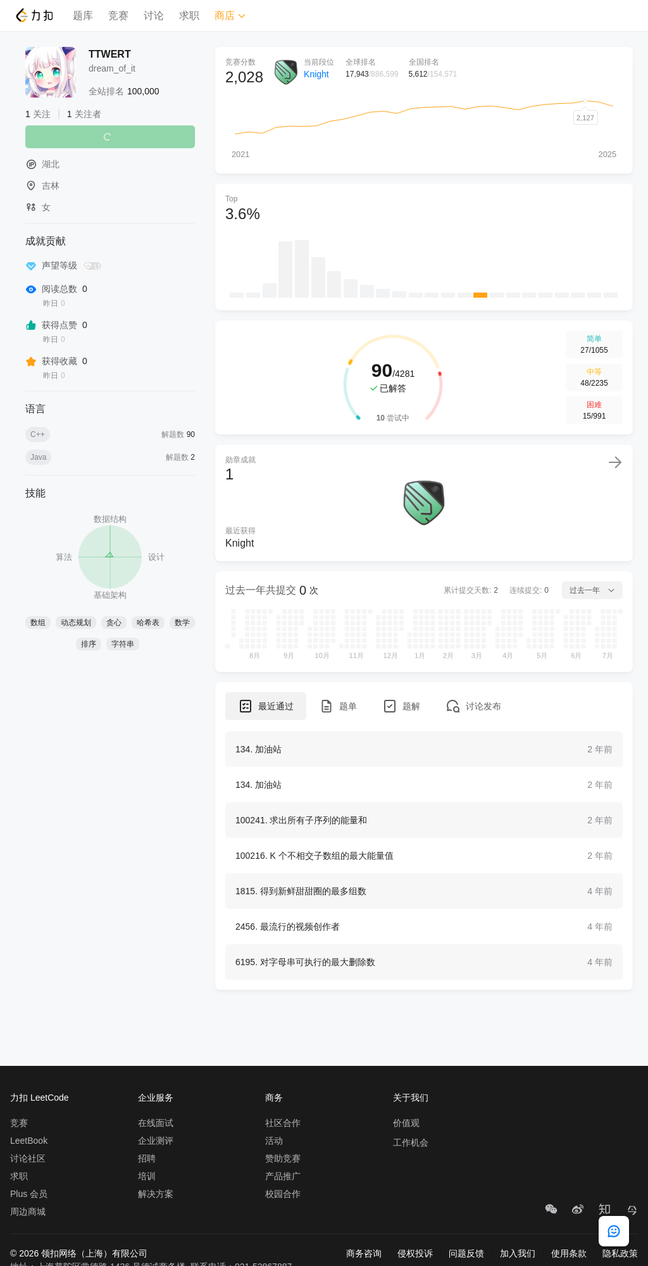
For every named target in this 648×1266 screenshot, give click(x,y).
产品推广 (283, 1176)
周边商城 (28, 1211)
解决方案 (155, 1193)
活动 (274, 1140)
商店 (230, 15)
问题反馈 (466, 1253)
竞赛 (118, 15)
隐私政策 (620, 1253)
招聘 (147, 1158)
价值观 (406, 1122)
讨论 (154, 15)
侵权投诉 (415, 1253)
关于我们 (410, 1097)
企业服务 (155, 1097)
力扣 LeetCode (39, 1097)
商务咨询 (364, 1253)
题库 (83, 15)
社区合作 (283, 1122)
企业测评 (155, 1140)
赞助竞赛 (283, 1158)
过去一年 (592, 590)
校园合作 (283, 1193)
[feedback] (614, 1231)
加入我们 (517, 1253)
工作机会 (410, 1142)
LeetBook (28, 1140)
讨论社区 (28, 1158)
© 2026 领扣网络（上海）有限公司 (78, 1253)
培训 (147, 1176)
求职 (189, 15)
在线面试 (155, 1122)
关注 (110, 137)
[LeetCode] (34, 15)
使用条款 (569, 1253)
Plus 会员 (28, 1193)
